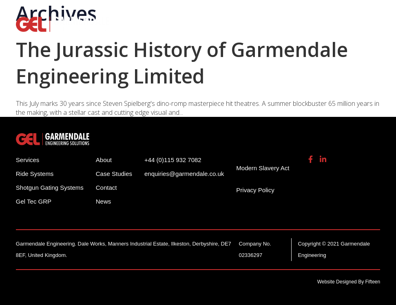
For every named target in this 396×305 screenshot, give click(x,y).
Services (28, 159)
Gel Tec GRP (33, 201)
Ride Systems (35, 173)
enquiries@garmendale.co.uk (184, 173)
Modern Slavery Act (262, 168)
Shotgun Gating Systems (50, 187)
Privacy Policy (255, 190)
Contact (106, 187)
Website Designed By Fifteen (349, 282)
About (104, 159)
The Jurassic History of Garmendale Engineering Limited (182, 62)
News (103, 201)
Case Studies (114, 173)
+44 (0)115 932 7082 (172, 159)
